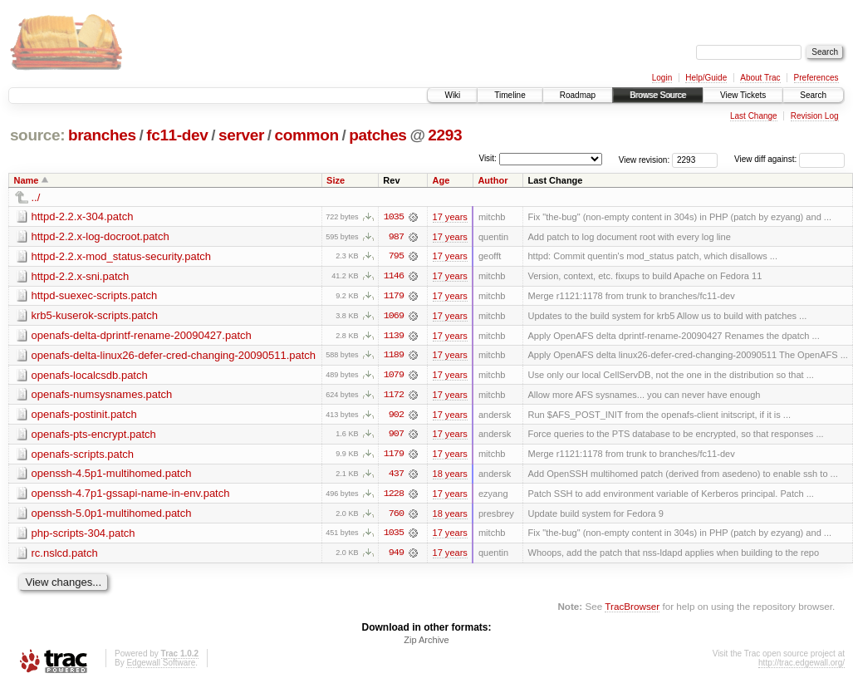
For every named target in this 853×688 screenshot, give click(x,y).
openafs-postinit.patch (84, 416)
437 (396, 476)
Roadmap (578, 95)
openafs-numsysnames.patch (102, 396)
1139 (394, 336)
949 (396, 556)
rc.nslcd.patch (65, 555)
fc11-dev (177, 135)
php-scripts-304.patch (83, 535)
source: (37, 135)
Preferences (816, 77)
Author (492, 180)
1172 (394, 396)
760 (396, 516)
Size (335, 180)
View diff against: (789, 159)
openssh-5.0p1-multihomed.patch (112, 515)
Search (813, 95)
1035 (394, 217)
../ (36, 197)
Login (662, 77)
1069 (394, 316)
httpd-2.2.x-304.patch (83, 216)
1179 (394, 296)
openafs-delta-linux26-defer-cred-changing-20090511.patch (174, 356)
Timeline (509, 95)
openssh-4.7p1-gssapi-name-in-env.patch (131, 495)
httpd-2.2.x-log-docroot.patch (100, 236)
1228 (394, 496)
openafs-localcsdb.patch (90, 376)
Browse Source (658, 95)
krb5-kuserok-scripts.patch (95, 316)
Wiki (452, 95)
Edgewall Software (160, 666)
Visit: (487, 158)
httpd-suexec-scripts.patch (95, 296)
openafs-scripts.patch (83, 456)
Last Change (753, 115)
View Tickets (743, 95)
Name (26, 180)
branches (102, 135)
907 (396, 436)
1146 (394, 276)
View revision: (644, 159)
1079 (394, 376)
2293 (445, 135)
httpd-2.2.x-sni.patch (81, 276)
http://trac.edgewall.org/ (801, 666)
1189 (394, 356)
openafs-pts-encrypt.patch (94, 436)
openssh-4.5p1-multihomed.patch (112, 475)
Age (440, 180)
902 (396, 416)
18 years (450, 476)
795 (396, 256)
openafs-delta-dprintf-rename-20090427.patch (142, 336)
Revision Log (815, 115)
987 (396, 236)
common (307, 135)
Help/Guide (706, 77)
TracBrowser (632, 609)
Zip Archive (426, 643)
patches (377, 135)
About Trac (760, 77)
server (241, 135)
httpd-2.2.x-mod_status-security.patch (122, 256)
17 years (450, 217)
